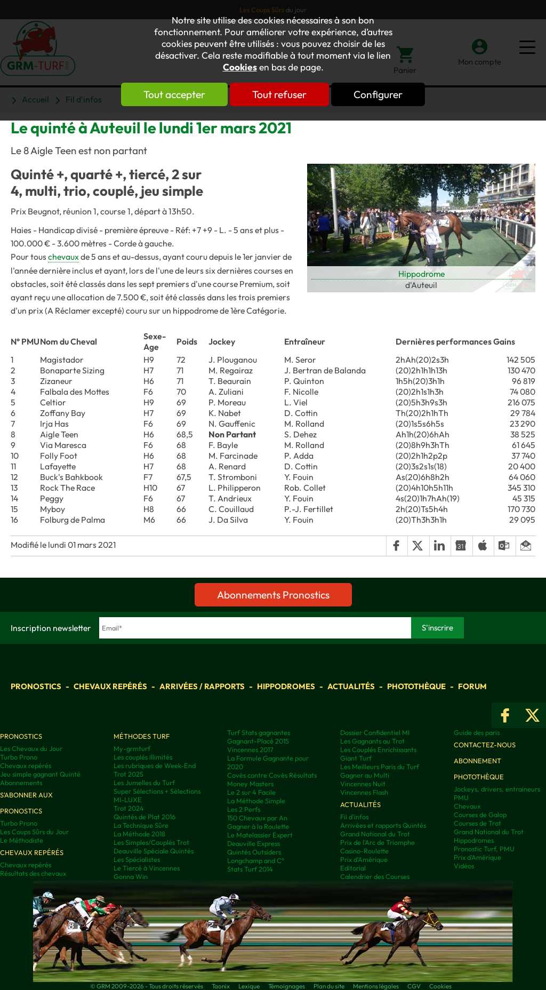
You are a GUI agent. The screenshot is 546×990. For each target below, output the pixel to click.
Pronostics (36, 686)
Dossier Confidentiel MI (375, 732)
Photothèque (416, 686)
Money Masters (250, 783)
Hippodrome (421, 273)
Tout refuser (279, 94)
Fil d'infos (354, 816)
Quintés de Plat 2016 (144, 816)
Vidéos (464, 865)
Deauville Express (253, 843)
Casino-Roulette (364, 851)
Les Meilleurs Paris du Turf (379, 766)
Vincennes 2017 (250, 749)
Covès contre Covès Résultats (272, 775)
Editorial (353, 868)
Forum (472, 686)
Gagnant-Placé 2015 (258, 741)
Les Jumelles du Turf (144, 782)
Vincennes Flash (364, 792)
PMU (461, 797)
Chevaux (467, 806)
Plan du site (329, 986)
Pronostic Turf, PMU (484, 848)
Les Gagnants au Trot (372, 741)
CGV (414, 986)
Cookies (240, 67)
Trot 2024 (129, 808)
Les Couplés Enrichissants (378, 749)
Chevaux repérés (110, 686)
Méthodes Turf (142, 736)
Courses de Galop (480, 814)
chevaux (63, 256)
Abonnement (477, 760)
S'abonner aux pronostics (26, 803)
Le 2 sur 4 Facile (251, 792)
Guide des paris (477, 732)
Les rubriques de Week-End (155, 765)
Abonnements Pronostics (273, 594)
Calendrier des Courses (375, 876)
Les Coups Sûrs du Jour (34, 831)
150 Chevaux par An (257, 817)
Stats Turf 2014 (250, 869)
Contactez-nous (485, 744)
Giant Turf (356, 758)
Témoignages (286, 986)
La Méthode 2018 (139, 833)
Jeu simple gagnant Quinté (40, 774)
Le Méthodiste (21, 840)
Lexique (249, 986)
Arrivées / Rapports (202, 686)
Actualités (351, 686)
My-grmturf (132, 748)
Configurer (378, 94)
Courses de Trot (477, 823)
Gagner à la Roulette (258, 826)
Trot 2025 (128, 774)
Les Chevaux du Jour (31, 748)
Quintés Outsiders (254, 852)
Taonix (221, 986)
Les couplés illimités (143, 757)
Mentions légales (376, 986)
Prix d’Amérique (477, 857)
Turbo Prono (18, 757)
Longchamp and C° (255, 860)
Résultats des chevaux (33, 873)
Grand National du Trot (375, 833)
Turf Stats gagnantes (258, 732)
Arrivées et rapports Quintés (383, 825)
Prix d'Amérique (364, 859)
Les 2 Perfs (243, 809)
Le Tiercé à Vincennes (147, 868)
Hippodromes (286, 686)
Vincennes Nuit (363, 783)
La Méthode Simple (256, 800)
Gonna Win (131, 876)
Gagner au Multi (364, 775)
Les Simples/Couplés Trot (151, 842)
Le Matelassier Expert (260, 835)
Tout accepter (174, 94)
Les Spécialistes (137, 859)
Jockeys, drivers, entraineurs (497, 789)
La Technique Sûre (141, 825)
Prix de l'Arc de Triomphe (377, 842)
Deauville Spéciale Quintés (154, 851)
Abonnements (21, 782)
